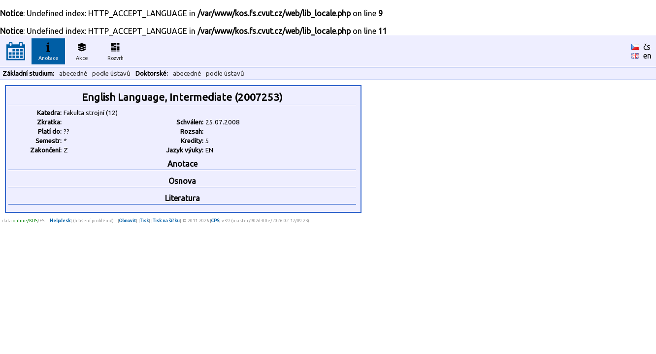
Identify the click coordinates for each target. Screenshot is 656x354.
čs (647, 46)
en (647, 55)
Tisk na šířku (166, 220)
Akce (82, 50)
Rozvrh (115, 50)
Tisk (144, 220)
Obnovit (127, 220)
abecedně (73, 73)
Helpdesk (60, 220)
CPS (215, 220)
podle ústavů (111, 73)
